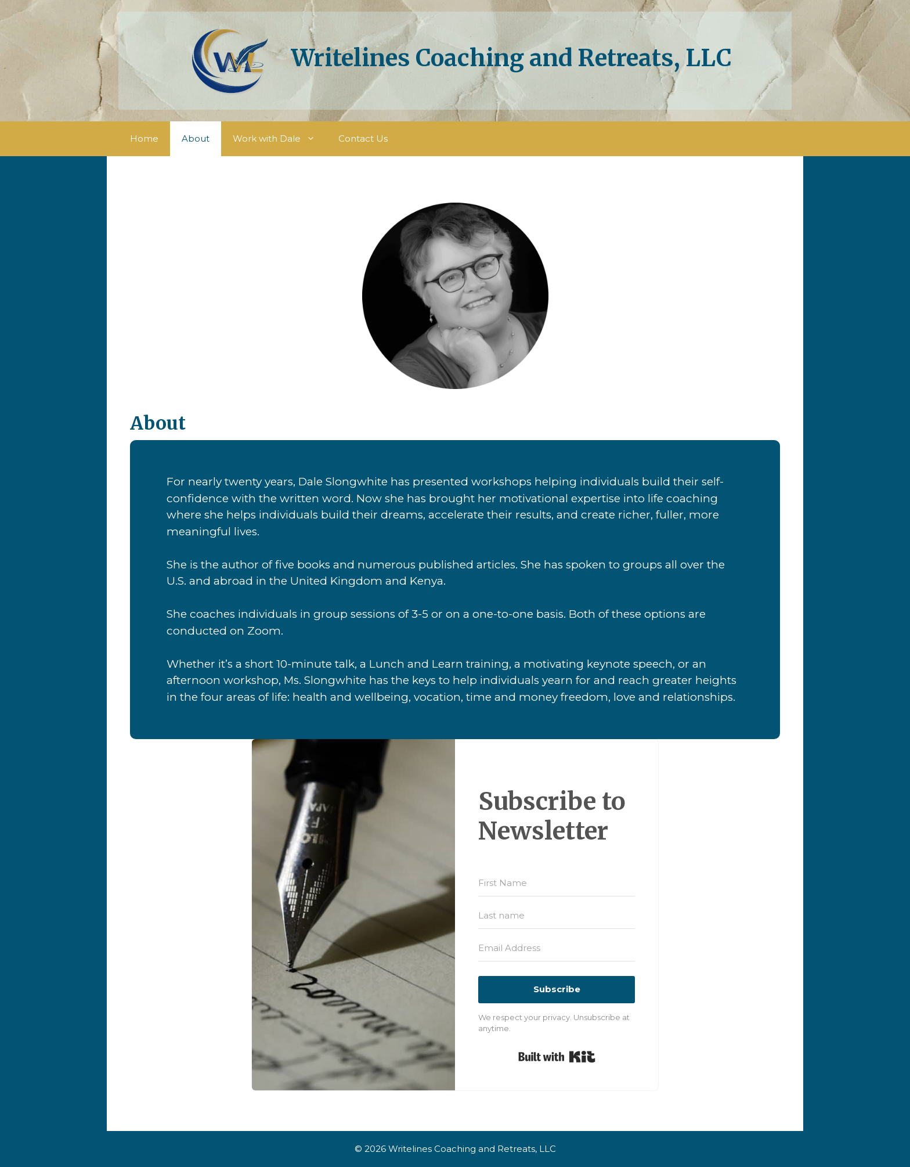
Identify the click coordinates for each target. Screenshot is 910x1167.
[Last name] (556, 915)
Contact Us (363, 138)
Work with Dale (280, 138)
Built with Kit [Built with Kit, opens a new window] (556, 1056)
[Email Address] (556, 948)
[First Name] (556, 883)
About (196, 138)
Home (144, 138)
